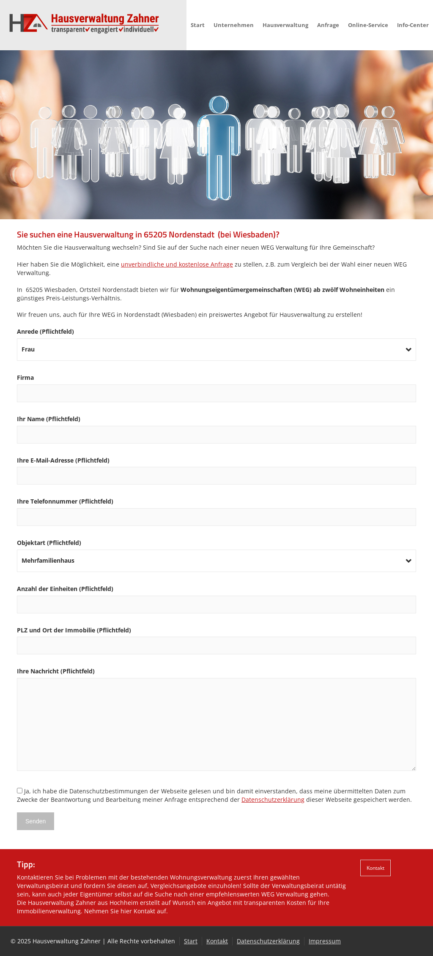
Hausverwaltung (285, 25)
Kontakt (375, 867)
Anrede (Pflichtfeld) (216, 340)
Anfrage (328, 25)
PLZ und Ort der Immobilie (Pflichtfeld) (216, 638)
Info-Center (413, 25)
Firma (216, 385)
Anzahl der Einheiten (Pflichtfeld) (216, 596)
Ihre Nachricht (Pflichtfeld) (216, 720)
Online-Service (368, 25)
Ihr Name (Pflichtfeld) (216, 427)
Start (198, 25)
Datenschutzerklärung (272, 799)
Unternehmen (234, 25)
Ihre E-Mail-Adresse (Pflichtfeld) (216, 468)
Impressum (325, 941)
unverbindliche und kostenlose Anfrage (177, 264)
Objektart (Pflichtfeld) (216, 551)
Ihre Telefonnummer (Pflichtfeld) (216, 509)
